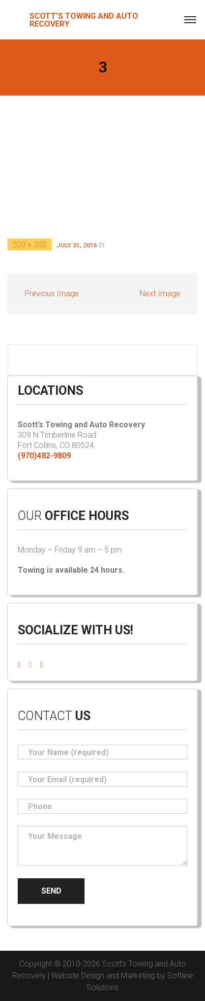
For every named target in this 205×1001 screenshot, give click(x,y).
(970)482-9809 (44, 455)
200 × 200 (29, 244)
